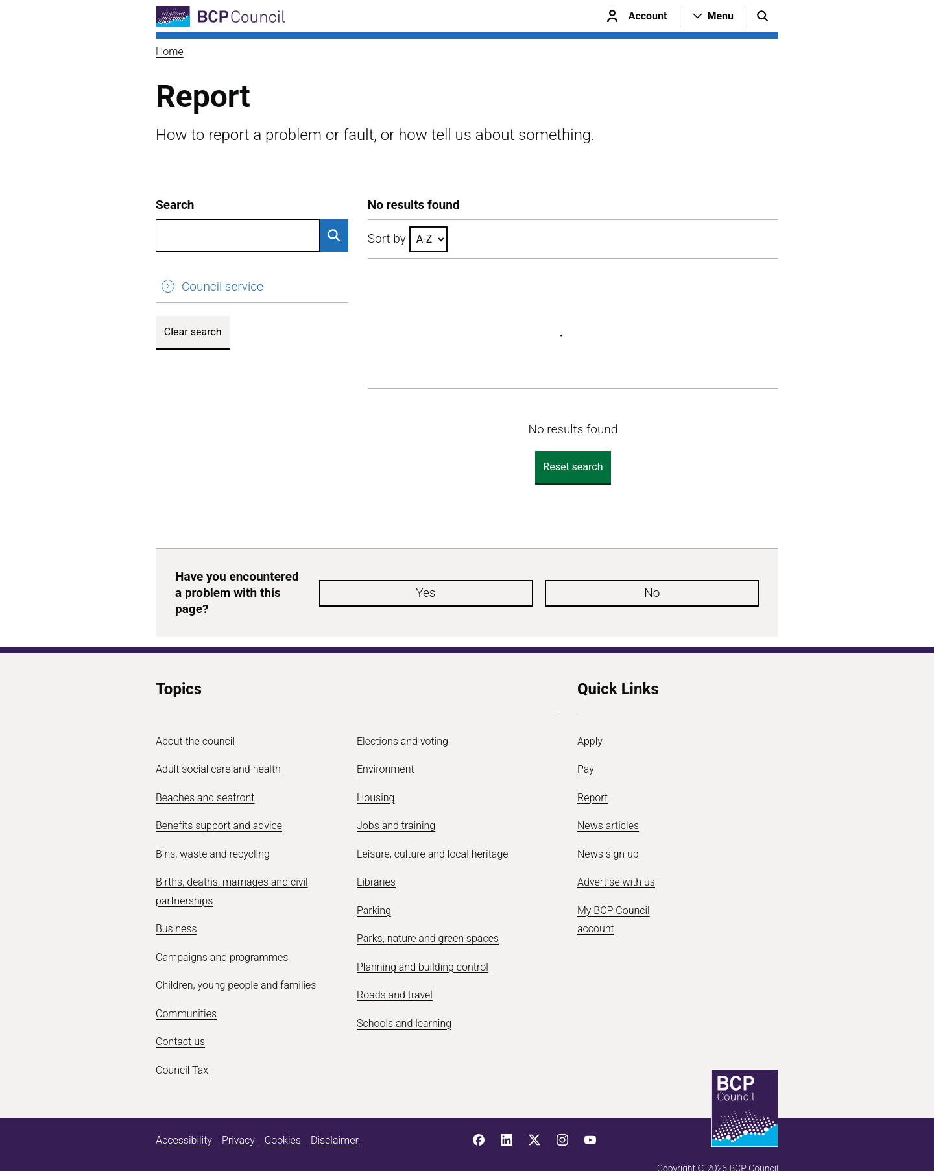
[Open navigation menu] (713, 16)
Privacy (238, 1117)
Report (592, 775)
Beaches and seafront (205, 775)
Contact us (180, 1019)
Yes (489, 581)
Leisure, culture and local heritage (433, 831)
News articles (608, 803)
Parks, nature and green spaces (428, 916)
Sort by (387, 238)
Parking (374, 888)
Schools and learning (404, 1001)
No (567, 581)
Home (170, 51)
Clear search (193, 332)
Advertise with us (616, 859)
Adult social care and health (218, 746)
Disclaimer (335, 1117)
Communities (186, 991)
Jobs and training (396, 803)
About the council (195, 718)
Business (176, 906)
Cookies (283, 1117)
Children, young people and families (236, 962)
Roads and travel (395, 972)
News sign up (608, 831)
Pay (585, 746)
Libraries (376, 859)
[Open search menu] (762, 16)
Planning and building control (422, 944)
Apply (590, 718)
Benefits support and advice (219, 803)
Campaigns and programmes (222, 934)
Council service (222, 286)
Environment (385, 746)
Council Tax (182, 1047)
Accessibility (184, 1117)
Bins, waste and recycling (213, 831)
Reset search (573, 467)
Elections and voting (402, 718)
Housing (375, 775)
